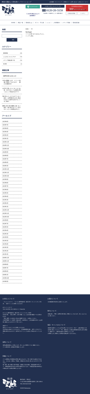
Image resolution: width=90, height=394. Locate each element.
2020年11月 (5, 261)
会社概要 (51, 1)
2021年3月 (5, 247)
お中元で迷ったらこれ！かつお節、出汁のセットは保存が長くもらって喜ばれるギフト (11, 90)
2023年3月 (5, 199)
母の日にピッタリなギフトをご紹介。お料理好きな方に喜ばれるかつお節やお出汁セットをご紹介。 (11, 99)
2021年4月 (5, 244)
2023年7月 (5, 186)
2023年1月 (5, 206)
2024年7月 (5, 159)
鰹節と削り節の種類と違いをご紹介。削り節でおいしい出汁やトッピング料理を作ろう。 (11, 107)
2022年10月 (5, 217)
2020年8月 (5, 264)
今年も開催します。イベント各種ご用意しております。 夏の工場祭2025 (11, 82)
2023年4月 (5, 196)
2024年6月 (5, 162)
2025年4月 (5, 131)
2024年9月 (5, 152)
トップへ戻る (29, 36)
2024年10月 (5, 148)
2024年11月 (5, 145)
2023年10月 (5, 176)
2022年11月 (5, 213)
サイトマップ (58, 1)
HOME (13, 22)
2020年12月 (5, 257)
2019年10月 (5, 278)
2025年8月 (5, 121)
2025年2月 (5, 135)
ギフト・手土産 (39, 22)
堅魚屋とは (29, 22)
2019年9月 (5, 281)
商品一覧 (20, 22)
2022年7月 (5, 223)
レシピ (49, 22)
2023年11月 (5, 172)
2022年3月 (5, 234)
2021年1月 (5, 254)
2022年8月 (5, 220)
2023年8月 (5, 182)
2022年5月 (5, 227)
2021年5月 (5, 240)
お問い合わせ (74, 1)
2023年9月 (5, 179)
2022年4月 (5, 230)
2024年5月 (5, 165)
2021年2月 (5, 251)
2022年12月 (5, 210)
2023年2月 (5, 203)
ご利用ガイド (66, 1)
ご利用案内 (56, 22)
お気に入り (81, 1)
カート (86, 1)
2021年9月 (5, 237)
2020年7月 (5, 268)
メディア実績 (66, 22)
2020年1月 (5, 274)
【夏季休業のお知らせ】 (9, 76)
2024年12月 (5, 142)
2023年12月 (5, 169)
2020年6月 (5, 271)
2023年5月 (5, 193)
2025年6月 (5, 128)
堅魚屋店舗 (76, 22)
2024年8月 (5, 155)
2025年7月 (5, 125)
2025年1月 (5, 138)
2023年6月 (5, 189)
